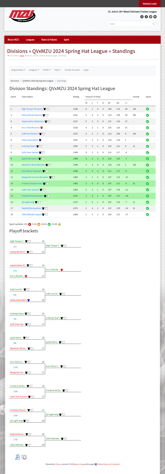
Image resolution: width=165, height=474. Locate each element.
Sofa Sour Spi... (17, 324)
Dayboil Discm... (17, 434)
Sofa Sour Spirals (30, 152)
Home (22, 56)
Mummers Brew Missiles (33, 164)
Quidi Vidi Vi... (16, 337)
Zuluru (58, 464)
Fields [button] (46, 69)
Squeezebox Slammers (33, 121)
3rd (15, 270)
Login (86, 69)
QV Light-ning (28, 202)
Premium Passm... (18, 410)
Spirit (66, 39)
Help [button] (57, 69)
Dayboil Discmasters (31, 208)
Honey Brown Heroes (32, 115)
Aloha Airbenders (30, 139)
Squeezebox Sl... (18, 265)
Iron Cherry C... (17, 361)
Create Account (72, 69)
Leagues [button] (33, 69)
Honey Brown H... (18, 251)
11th (15, 367)
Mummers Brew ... (18, 348)
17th (15, 439)
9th (14, 343)
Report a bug (78, 464)
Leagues (30, 39)
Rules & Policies (49, 39)
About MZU (13, 39)
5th (14, 294)
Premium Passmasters (32, 195)
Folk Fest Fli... (16, 289)
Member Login (150, 3)
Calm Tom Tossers (30, 189)
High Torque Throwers (32, 108)
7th (14, 319)
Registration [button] (17, 69)
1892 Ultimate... (17, 444)
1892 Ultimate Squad (31, 214)
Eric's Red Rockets (31, 127)
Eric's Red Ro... (17, 275)
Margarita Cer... (17, 372)
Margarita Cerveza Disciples (35, 177)
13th (15, 391)
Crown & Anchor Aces (32, 183)
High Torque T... (17, 241)
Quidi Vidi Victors (30, 158)
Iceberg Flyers (29, 146)
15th (15, 415)
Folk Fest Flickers (30, 133)
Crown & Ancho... (18, 385)
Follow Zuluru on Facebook (108, 464)
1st (14, 246)
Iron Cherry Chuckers (32, 171)
